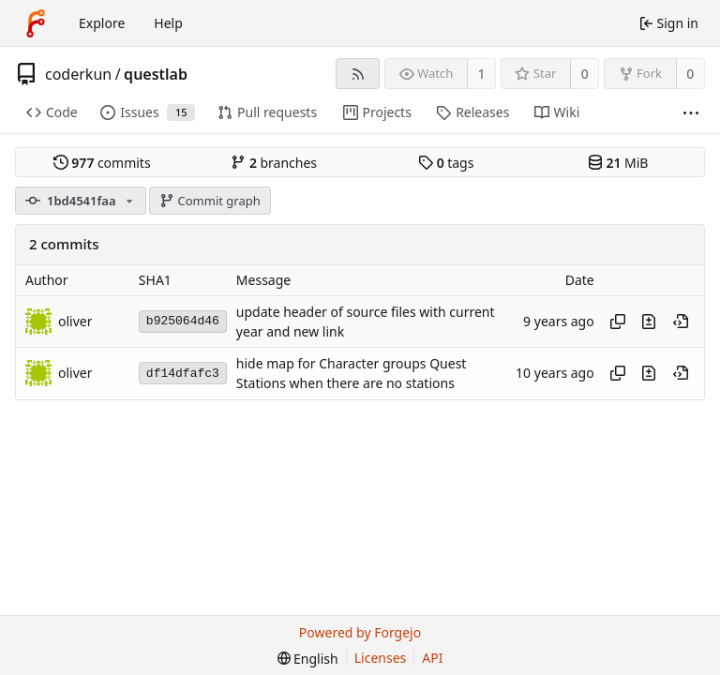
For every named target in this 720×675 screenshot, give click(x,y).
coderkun (78, 74)
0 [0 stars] (585, 73)
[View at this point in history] (681, 322)
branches (274, 163)
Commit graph (210, 200)
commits (102, 163)
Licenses (380, 658)
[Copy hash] (618, 322)
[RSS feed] (358, 73)
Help (168, 23)
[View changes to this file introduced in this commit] (649, 322)
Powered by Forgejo (360, 632)
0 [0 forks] (690, 73)
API (432, 658)
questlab (156, 74)
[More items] (691, 113)
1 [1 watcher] (482, 73)
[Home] (35, 23)
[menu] (308, 659)
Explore (102, 23)
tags (445, 163)
